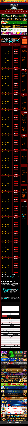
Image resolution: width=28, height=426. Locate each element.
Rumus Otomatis (6, 330)
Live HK (26, 11)
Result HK (23, 188)
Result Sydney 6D (24, 190)
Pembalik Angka (6, 341)
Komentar (3, 304)
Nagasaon (23, 82)
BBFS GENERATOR (10, 328)
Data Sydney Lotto (24, 88)
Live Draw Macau (24, 159)
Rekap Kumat (10, 332)
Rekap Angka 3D (15, 334)
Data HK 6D (18, 12)
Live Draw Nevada (24, 162)
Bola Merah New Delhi (5, 323)
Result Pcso (23, 194)
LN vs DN (10, 343)
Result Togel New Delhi (10, 325)
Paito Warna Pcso (24, 127)
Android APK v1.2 (24, 40)
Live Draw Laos (24, 156)
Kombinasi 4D (6, 345)
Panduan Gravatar (24, 102)
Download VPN (24, 43)
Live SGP (21, 11)
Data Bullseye (24, 144)
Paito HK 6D (11, 4)
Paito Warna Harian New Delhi (15, 323)
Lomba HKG (23, 76)
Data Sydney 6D (16, 12)
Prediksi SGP (9, 11)
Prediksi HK (12, 11)
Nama (3, 312)
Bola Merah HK (24, 167)
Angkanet (23, 90)
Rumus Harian (15, 330)
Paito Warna (23, 114)
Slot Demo (23, 81)
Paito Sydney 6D (16, 4)
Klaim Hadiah (23, 80)
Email (11, 312)
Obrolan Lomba (23, 209)
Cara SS (23, 103)
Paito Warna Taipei (24, 130)
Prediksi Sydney (5, 11)
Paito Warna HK (24, 119)
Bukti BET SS (23, 97)
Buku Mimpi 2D (24, 107)
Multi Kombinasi (15, 341)
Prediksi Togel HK (24, 50)
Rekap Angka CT (6, 334)
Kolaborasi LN (15, 345)
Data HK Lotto (24, 89)
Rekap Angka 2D (10, 336)
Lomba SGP (23, 75)
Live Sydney (24, 11)
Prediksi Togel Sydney (24, 51)
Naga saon (23, 91)
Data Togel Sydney (24, 145)
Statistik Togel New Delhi (15, 321)
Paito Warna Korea (24, 122)
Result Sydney (24, 189)
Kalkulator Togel (10, 347)
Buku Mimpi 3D (24, 108)
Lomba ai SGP (24, 71)
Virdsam (2, 11)
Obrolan (23, 96)
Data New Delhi (5, 321)
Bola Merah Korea (24, 172)
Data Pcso (23, 143)
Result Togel (23, 197)
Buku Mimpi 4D (24, 109)
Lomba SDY (23, 77)
